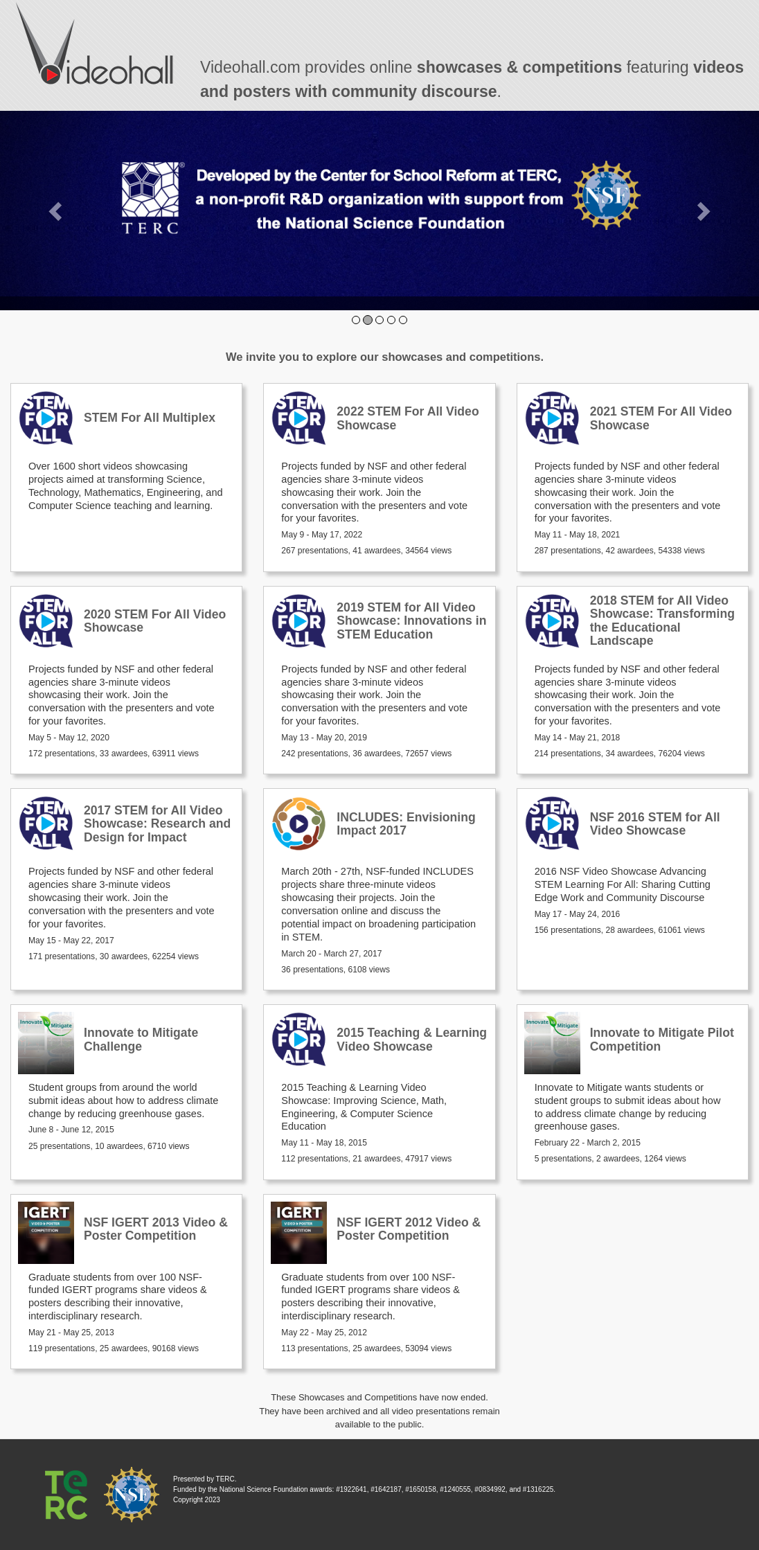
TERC (225, 1479)
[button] (57, 210)
